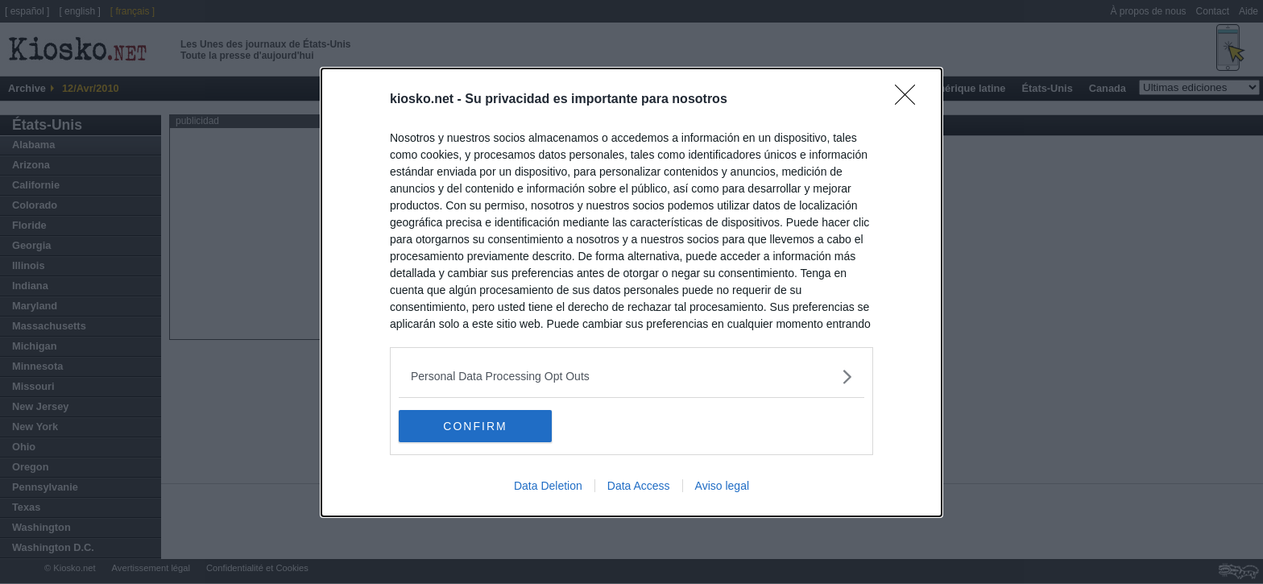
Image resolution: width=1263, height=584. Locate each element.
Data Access (638, 485)
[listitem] (631, 376)
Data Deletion (548, 485)
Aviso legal (722, 485)
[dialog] (631, 292)
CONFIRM (475, 425)
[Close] (910, 100)
